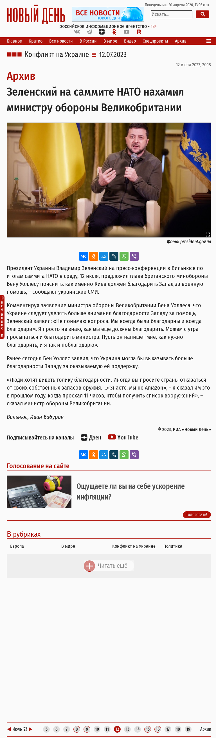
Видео (130, 41)
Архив (180, 41)
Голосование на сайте (38, 466)
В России (88, 41)
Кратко (35, 41)
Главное (14, 41)
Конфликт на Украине (56, 54)
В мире (110, 41)
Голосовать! (196, 514)
